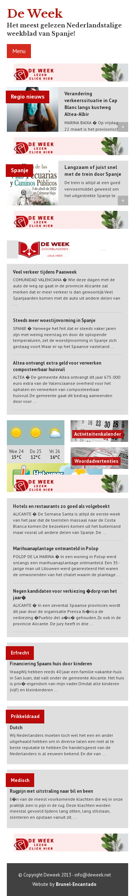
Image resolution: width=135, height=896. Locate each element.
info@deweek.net (93, 875)
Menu (19, 51)
